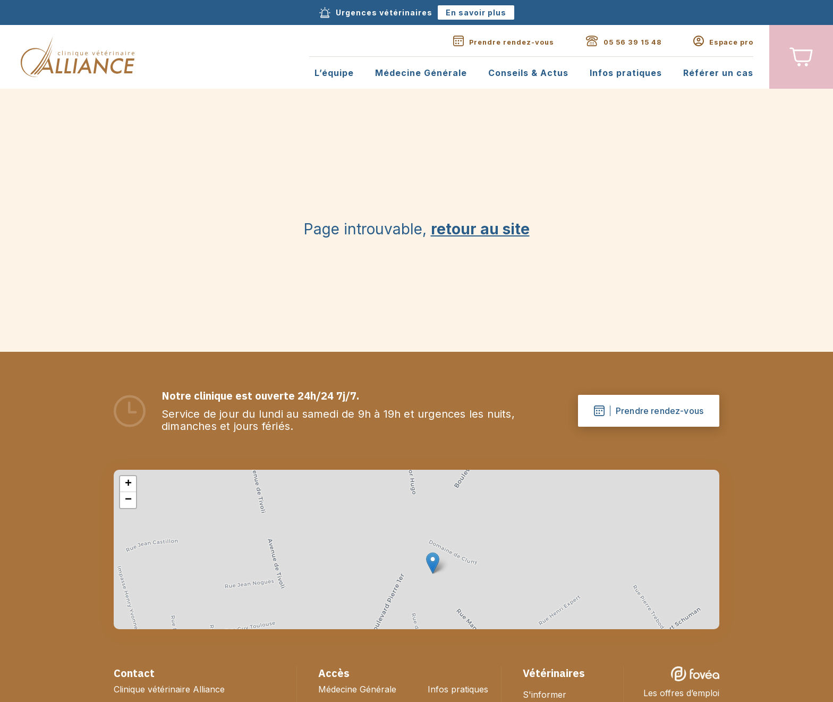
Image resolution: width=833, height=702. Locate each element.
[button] (432, 563)
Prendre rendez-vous (648, 410)
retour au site (480, 229)
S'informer (544, 694)
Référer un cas (718, 73)
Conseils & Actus (528, 73)
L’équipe (334, 73)
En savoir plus (476, 12)
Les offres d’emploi (681, 693)
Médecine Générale (421, 73)
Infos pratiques (626, 73)
